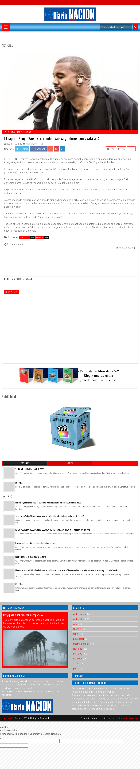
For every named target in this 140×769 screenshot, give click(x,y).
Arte (75, 620)
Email (111, 149)
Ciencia (77, 625)
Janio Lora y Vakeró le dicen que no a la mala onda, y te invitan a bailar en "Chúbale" (49, 512)
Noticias (39, 238)
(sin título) (19, 479)
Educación (79, 635)
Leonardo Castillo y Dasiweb (124, 715)
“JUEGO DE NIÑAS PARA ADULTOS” (29, 465)
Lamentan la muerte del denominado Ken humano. (35, 539)
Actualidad (24, 238)
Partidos (77, 650)
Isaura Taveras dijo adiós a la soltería (30, 553)
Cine (75, 630)
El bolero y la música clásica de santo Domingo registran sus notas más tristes (48, 499)
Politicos (77, 655)
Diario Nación (9, 715)
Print (122, 149)
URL (131, 149)
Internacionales (81, 640)
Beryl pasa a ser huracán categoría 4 (23, 611)
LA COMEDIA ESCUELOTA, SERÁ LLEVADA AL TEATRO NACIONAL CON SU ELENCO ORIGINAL (52, 526)
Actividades (79, 610)
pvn (75, 665)
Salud (76, 660)
